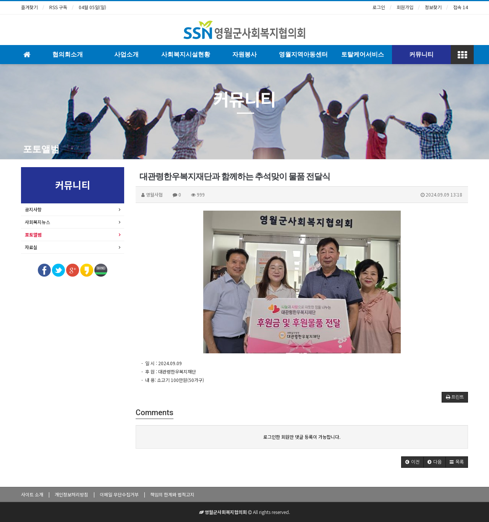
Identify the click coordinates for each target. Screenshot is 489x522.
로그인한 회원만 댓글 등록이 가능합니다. (301, 436)
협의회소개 (67, 54)
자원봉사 (244, 54)
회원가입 (405, 7)
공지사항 (33, 209)
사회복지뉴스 (37, 222)
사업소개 (126, 54)
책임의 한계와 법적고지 (172, 494)
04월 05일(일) (92, 7)
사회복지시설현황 (185, 54)
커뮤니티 (421, 54)
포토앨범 (41, 149)
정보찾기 (433, 7)
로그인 (378, 7)
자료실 (31, 247)
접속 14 (460, 7)
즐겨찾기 (29, 7)
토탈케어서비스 (362, 54)
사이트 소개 (32, 494)
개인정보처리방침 (71, 494)
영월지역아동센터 (303, 54)
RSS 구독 (58, 7)
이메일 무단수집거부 (119, 494)
